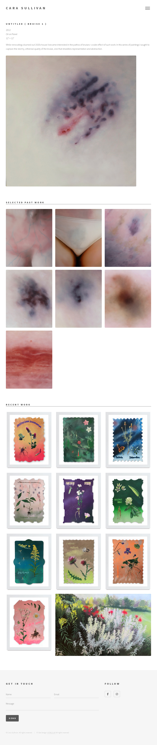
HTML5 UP (51, 732)
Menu (147, 8)
